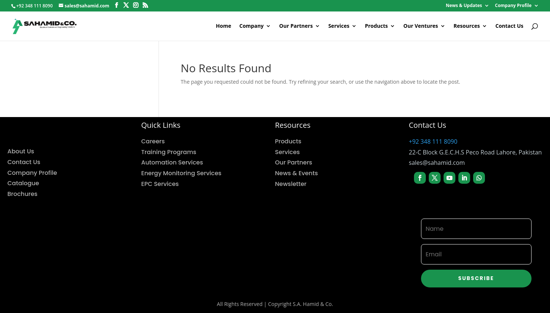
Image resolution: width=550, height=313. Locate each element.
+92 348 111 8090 (433, 141)
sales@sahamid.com (437, 163)
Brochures (22, 194)
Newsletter (290, 184)
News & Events (296, 173)
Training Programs (168, 152)
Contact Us (509, 26)
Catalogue (23, 183)
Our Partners (296, 26)
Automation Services (172, 162)
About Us (20, 151)
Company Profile (513, 6)
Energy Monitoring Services (181, 173)
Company (252, 26)
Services (338, 26)
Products (376, 26)
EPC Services (160, 184)
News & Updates (464, 6)
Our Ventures (420, 26)
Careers (153, 141)
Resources (467, 26)
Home (223, 26)
